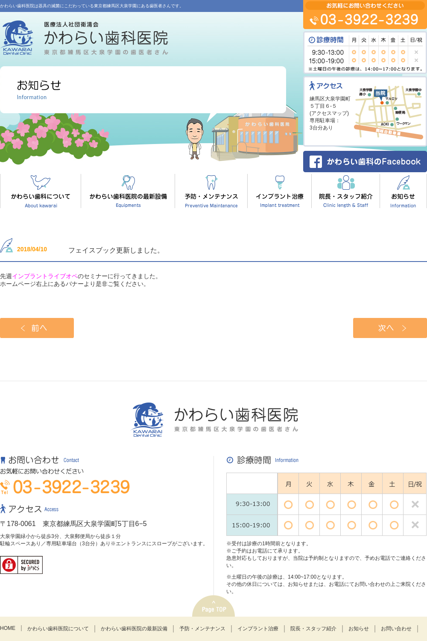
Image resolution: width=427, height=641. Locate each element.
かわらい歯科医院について (58, 629)
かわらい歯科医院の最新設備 (134, 629)
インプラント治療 (257, 629)
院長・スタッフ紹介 (313, 629)
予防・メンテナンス (202, 629)
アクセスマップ (329, 113)
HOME (7, 628)
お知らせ (358, 629)
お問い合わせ (396, 629)
